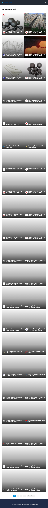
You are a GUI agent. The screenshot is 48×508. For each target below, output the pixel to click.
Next (32, 496)
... (24, 496)
